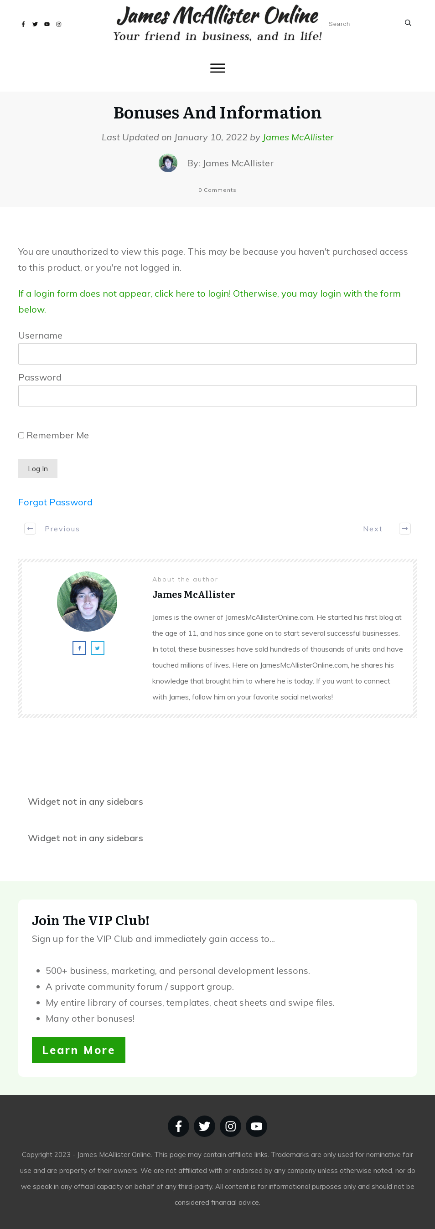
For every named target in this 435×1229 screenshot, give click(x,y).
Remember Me (53, 435)
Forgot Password (55, 502)
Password (40, 377)
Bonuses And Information (217, 111)
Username (40, 335)
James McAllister (298, 137)
